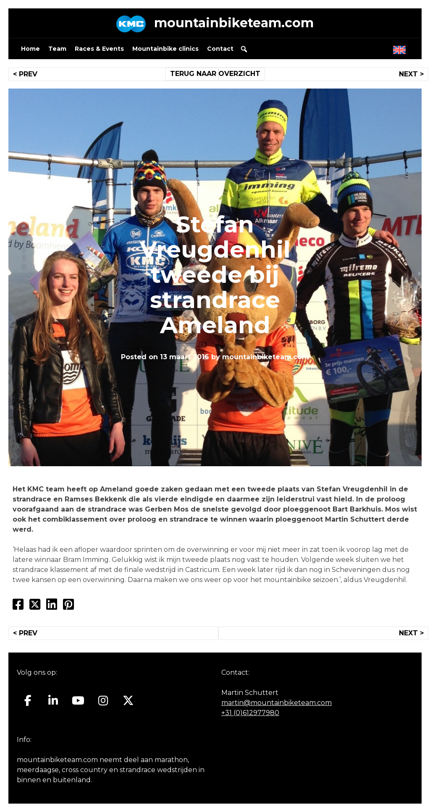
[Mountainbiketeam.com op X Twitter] (128, 701)
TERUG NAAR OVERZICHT (215, 74)
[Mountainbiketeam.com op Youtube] (78, 701)
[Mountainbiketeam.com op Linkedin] (53, 701)
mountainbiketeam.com (234, 23)
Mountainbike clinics (165, 48)
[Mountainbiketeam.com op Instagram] (103, 701)
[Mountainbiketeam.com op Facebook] (28, 701)
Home (30, 48)
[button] (244, 49)
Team (57, 48)
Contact (220, 48)
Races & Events (99, 48)
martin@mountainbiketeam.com (276, 703)
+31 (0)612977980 (250, 713)
